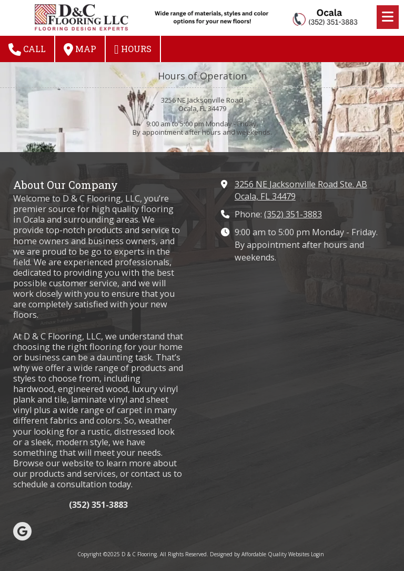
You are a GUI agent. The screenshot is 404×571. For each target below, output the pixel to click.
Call (27, 49)
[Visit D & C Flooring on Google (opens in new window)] (22, 531)
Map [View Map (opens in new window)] (80, 49)
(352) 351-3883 (293, 214)
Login (317, 554)
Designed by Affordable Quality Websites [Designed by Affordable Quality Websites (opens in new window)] (259, 554)
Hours (133, 49)
